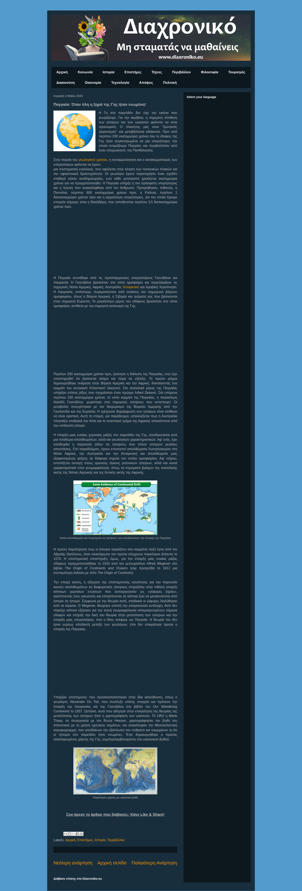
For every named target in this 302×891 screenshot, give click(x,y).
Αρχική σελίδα (112, 862)
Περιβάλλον (181, 72)
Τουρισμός (236, 72)
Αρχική (62, 72)
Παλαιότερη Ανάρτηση (154, 862)
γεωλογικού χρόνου (92, 159)
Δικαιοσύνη (65, 82)
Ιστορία (109, 72)
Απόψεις (146, 82)
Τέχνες (157, 72)
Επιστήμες (133, 72)
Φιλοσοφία (209, 72)
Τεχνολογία (120, 82)
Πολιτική (170, 82)
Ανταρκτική (131, 287)
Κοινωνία (85, 72)
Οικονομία (93, 82)
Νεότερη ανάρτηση (72, 862)
